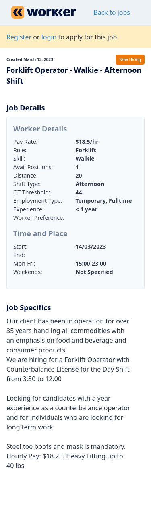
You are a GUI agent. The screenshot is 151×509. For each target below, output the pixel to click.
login (49, 37)
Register (18, 37)
